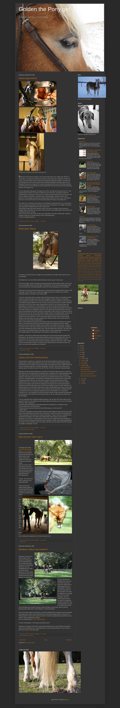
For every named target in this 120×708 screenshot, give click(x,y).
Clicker (91, 254)
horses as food (81, 266)
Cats (96, 268)
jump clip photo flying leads (95, 276)
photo (24, 541)
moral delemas (91, 266)
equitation (89, 272)
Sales (89, 263)
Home (45, 640)
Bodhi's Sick (82, 141)
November (83, 360)
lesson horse (80, 277)
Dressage (80, 255)
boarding (25, 429)
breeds (87, 265)
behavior (99, 263)
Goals (86, 261)
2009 (81, 356)
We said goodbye (91, 225)
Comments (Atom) (30, 642)
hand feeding (87, 274)
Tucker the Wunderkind (25, 449)
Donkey (79, 269)
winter (100, 261)
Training (28, 349)
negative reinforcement (93, 260)
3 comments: (43, 348)
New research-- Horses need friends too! (92, 237)
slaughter (92, 279)
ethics (84, 260)
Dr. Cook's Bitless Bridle (38, 619)
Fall (82, 269)
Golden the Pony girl (44, 9)
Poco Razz (92, 271)
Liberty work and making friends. (33, 357)
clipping (84, 272)
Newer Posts (22, 640)
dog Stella (95, 265)
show (84, 279)
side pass (88, 279)
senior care (80, 279)
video (81, 268)
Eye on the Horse (26, 451)
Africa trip (80, 263)
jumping (91, 258)
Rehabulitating (81, 257)
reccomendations (89, 277)
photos (99, 254)
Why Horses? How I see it (30, 437)
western (84, 268)
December (83, 358)
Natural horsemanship (94, 255)
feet (100, 272)
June (82, 383)
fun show (83, 274)
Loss (98, 269)
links (94, 257)
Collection (99, 268)
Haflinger (96, 258)
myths (85, 277)
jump (88, 276)
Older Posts (69, 640)
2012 (81, 350)
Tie (96, 257)
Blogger (67, 699)
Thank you (81, 216)
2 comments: (43, 427)
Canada (83, 261)
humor (87, 258)
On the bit (85, 263)
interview (85, 276)
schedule (99, 277)
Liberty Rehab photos (91, 269)
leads (93, 261)
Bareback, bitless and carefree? (33, 549)
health (92, 274)
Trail (92, 263)
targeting (96, 279)
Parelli (88, 271)
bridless (91, 265)
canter (79, 272)
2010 (81, 354)
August (83, 378)
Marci (95, 333)
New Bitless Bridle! (91, 172)
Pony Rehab (90, 161)
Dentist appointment (28, 78)
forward (79, 274)
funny (89, 261)
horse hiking (95, 274)
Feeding (85, 269)
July (82, 381)
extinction (97, 272)
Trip (100, 258)
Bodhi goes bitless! (27, 229)
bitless (24, 349)
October (83, 363)
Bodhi (86, 254)
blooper (99, 271)
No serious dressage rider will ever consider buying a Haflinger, (93, 184)
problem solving (91, 206)
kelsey (96, 338)
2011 (81, 352)
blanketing (80, 265)
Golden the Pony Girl (97, 331)
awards (95, 263)
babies (96, 271)
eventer (93, 272)
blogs (84, 265)
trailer (100, 279)
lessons (96, 261)
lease (86, 266)
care (82, 272)
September (84, 365)
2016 (81, 345)
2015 (81, 348)
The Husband (97, 336)
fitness (99, 265)
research (95, 277)
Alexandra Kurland (90, 268)
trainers (79, 280)
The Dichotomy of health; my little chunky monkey (94, 151)
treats (82, 280)
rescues (97, 266)
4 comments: (43, 221)
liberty (29, 429)
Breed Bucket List (91, 195)
